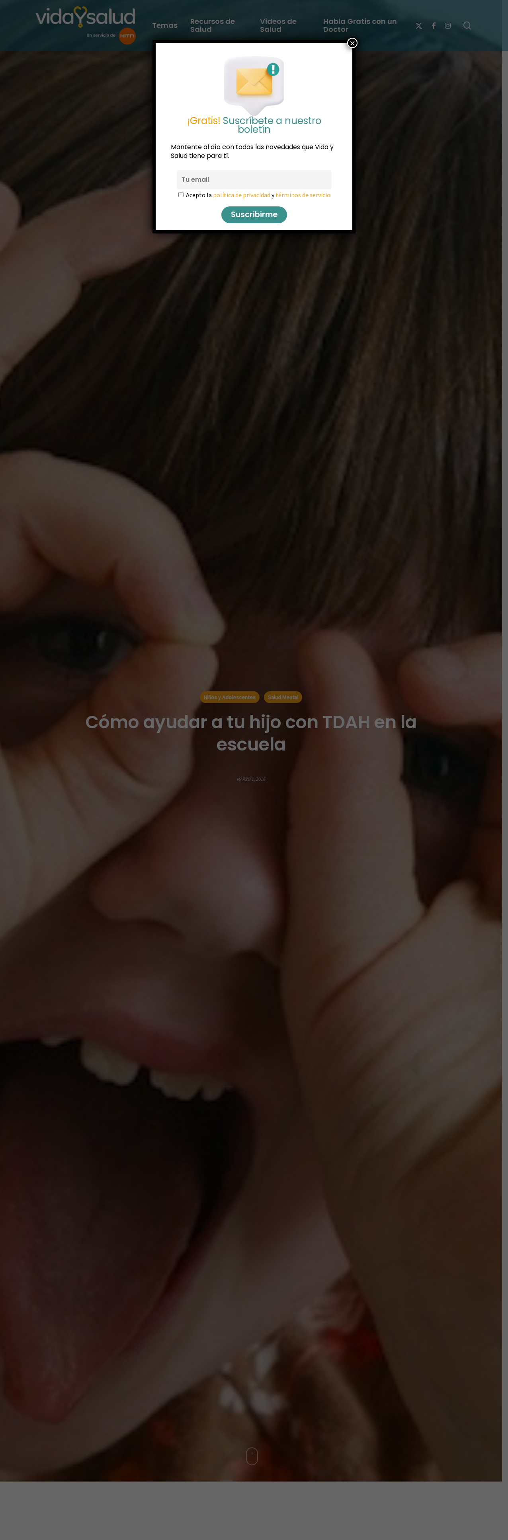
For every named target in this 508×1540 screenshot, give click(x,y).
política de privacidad (241, 195)
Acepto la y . (259, 195)
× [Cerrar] (352, 43)
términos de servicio (302, 195)
